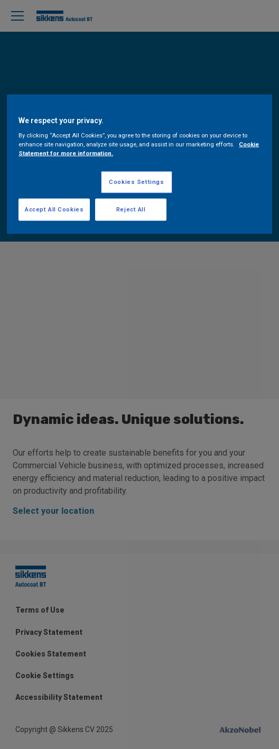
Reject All (131, 209)
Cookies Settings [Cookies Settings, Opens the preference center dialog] (136, 182)
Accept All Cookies (54, 209)
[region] (139, 164)
